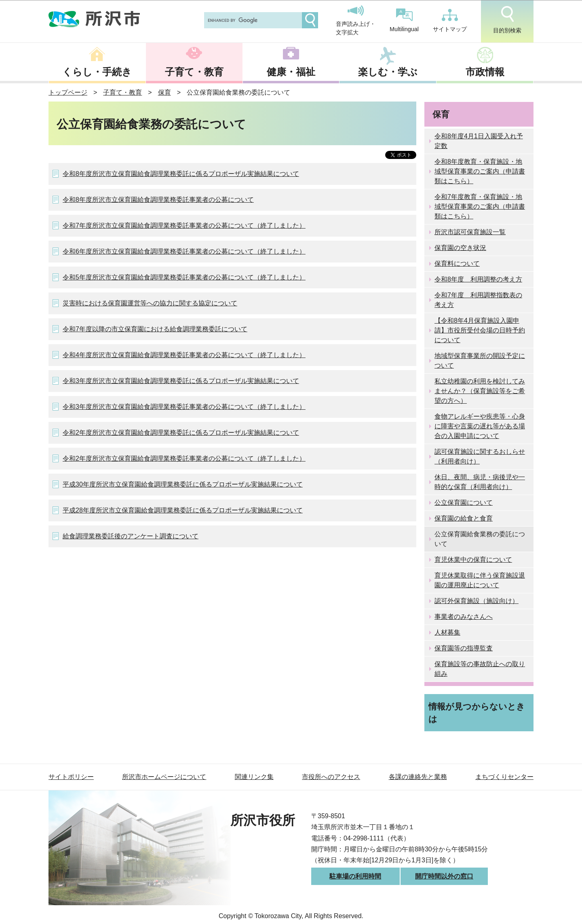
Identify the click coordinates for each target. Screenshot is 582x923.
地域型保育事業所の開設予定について (479, 360)
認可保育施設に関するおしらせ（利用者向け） (479, 456)
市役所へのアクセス (331, 776)
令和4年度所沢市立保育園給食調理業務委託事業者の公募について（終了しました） (184, 354)
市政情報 (485, 71)
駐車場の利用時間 (355, 876)
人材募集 (447, 632)
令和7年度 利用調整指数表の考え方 (478, 300)
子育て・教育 (194, 71)
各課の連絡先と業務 (418, 776)
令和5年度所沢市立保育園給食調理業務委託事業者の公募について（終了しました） (184, 277)
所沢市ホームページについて (164, 776)
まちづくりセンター (504, 776)
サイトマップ (450, 20)
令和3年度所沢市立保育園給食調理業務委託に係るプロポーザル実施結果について (181, 380)
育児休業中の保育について (473, 559)
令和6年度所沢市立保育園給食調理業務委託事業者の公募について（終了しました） (184, 251)
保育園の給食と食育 (463, 518)
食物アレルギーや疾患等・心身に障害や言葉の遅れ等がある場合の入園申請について (479, 426)
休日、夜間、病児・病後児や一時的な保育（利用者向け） (479, 482)
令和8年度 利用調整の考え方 (478, 279)
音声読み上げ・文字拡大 (355, 20)
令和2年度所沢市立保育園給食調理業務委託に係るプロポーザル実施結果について (181, 432)
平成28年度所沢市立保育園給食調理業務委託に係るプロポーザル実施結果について (183, 510)
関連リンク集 (254, 776)
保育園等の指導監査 (463, 648)
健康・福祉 (291, 71)
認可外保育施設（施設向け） (476, 600)
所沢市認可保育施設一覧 (470, 232)
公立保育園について (463, 502)
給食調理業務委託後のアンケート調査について (130, 536)
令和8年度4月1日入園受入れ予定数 (478, 141)
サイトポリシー (71, 776)
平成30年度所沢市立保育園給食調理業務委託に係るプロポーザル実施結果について (183, 484)
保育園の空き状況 (460, 247)
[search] (252, 20)
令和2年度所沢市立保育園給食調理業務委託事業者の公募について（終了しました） (184, 458)
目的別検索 (507, 20)
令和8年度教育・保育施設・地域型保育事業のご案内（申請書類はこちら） (479, 171)
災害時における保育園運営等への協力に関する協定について (150, 303)
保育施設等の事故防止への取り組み (479, 668)
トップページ (67, 92)
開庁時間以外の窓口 (444, 876)
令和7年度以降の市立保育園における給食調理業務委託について (155, 329)
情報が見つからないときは (476, 713)
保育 (164, 92)
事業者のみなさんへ (463, 616)
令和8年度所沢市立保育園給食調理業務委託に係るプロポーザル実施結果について (181, 173)
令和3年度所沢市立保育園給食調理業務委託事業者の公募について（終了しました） (184, 406)
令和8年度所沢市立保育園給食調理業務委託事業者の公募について (158, 199)
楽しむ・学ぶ (388, 71)
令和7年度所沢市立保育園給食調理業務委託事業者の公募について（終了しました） (184, 225)
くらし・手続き (97, 71)
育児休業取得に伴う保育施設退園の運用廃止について (479, 580)
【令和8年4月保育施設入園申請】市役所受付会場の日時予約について (479, 330)
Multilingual (404, 20)
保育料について (457, 263)
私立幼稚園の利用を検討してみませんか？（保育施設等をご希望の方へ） (479, 391)
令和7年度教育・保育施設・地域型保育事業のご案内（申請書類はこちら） (479, 206)
